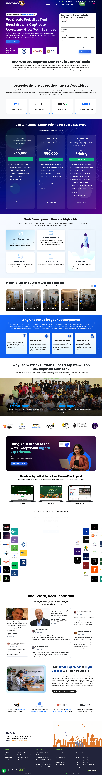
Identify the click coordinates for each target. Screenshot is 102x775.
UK (26, 743)
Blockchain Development (62, 754)
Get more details (20, 202)
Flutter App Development (82, 762)
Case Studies (66, 4)
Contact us (8, 759)
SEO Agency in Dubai (81, 766)
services (50, 4)
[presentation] (92, 284)
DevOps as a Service (61, 752)
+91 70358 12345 (92, 1)
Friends (79, 37)
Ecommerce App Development (44, 761)
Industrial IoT (20, 759)
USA (30, 743)
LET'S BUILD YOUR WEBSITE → (86, 51)
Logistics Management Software (44, 766)
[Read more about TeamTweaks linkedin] (9, 769)
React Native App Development (84, 759)
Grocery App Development (42, 756)
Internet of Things (21, 752)
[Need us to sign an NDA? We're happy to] (73, 48)
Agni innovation (21, 709)
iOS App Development (61, 762)
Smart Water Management (24, 754)
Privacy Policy (8, 761)
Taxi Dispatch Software (42, 752)
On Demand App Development (43, 754)
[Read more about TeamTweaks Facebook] (6, 769)
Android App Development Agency (84, 754)
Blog (72, 4)
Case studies (8, 756)
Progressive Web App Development (85, 764)
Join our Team (91, 4)
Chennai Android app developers (39, 710)
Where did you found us (67, 35)
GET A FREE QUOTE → (14, 41)
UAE (34, 743)
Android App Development (82, 752)
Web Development (60, 757)
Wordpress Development (62, 759)
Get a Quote (83, 4)
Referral (86, 37)
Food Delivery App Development (44, 759)
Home (43, 4)
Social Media (71, 37)
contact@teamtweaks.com (13, 743)
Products (58, 4)
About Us (7, 752)
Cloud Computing (60, 764)
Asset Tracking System (22, 756)
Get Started (20, 159)
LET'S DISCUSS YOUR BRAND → (21, 463)
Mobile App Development (82, 757)
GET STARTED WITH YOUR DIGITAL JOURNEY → (64, 690)
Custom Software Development (44, 764)
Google (64, 37)
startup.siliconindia (82, 712)
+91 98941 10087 (68, 1)
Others (92, 37)
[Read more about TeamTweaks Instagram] (13, 769)
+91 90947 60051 (78, 1)
